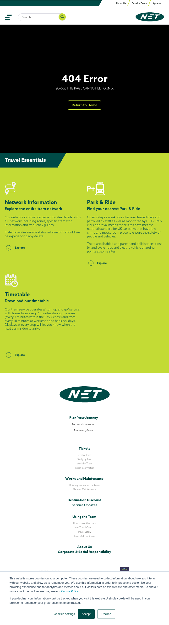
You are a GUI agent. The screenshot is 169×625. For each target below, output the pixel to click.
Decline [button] (106, 614)
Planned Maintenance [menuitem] (84, 489)
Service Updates (84, 505)
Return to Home (85, 105)
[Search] (42, 17)
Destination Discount (84, 500)
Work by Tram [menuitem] (84, 463)
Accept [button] (86, 614)
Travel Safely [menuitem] (84, 531)
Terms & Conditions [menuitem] (84, 536)
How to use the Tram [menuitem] (84, 523)
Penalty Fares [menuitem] (139, 3)
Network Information (83, 424)
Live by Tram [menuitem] (84, 455)
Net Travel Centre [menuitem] (84, 527)
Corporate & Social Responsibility (84, 551)
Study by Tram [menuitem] (84, 459)
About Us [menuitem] (121, 3)
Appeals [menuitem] (157, 3)
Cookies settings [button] (64, 614)
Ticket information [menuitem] (84, 467)
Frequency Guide (83, 430)
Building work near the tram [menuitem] (84, 485)
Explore (15, 248)
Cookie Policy (70, 591)
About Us (84, 546)
